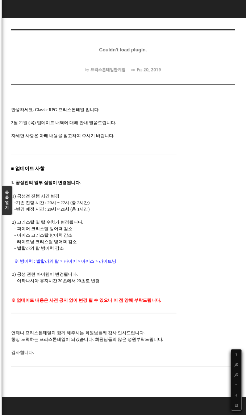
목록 (7, 201)
